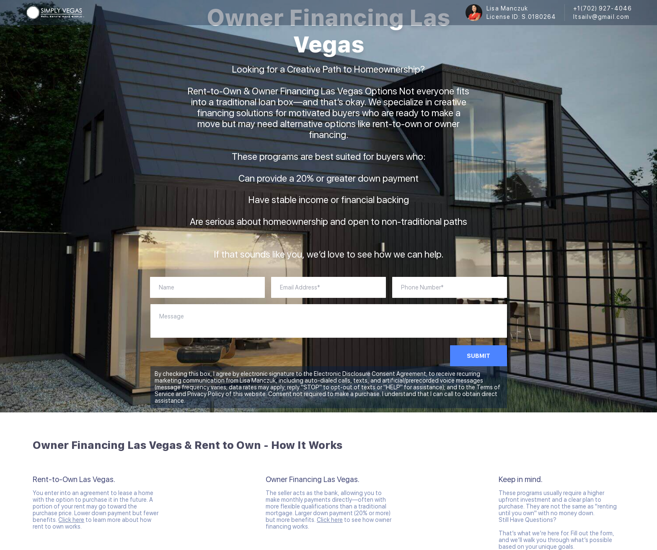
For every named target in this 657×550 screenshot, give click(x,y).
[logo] (55, 12)
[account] (328, 287)
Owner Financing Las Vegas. (313, 479)
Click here (71, 519)
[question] (328, 321)
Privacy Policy (205, 394)
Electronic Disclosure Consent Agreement (370, 373)
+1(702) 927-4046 (602, 8)
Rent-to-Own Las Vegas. (74, 479)
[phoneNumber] (449, 287)
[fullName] (207, 287)
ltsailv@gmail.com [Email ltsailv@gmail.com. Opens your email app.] (601, 16)
